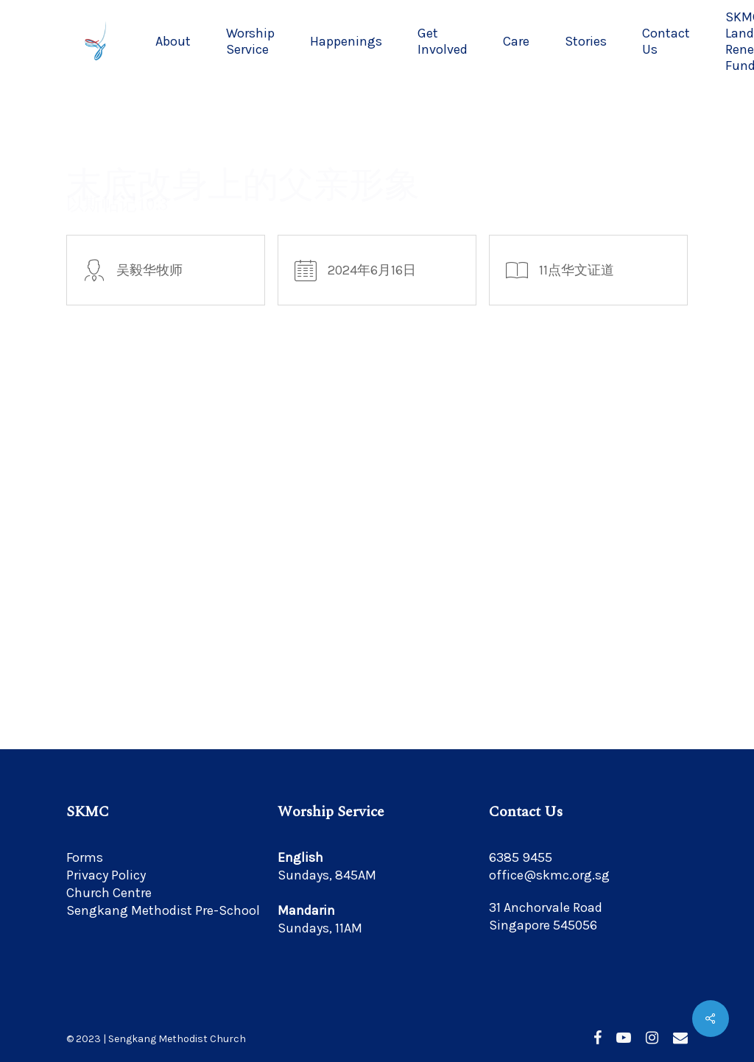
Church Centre (109, 893)
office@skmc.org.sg (549, 875)
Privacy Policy (106, 875)
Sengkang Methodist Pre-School (163, 910)
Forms (84, 857)
